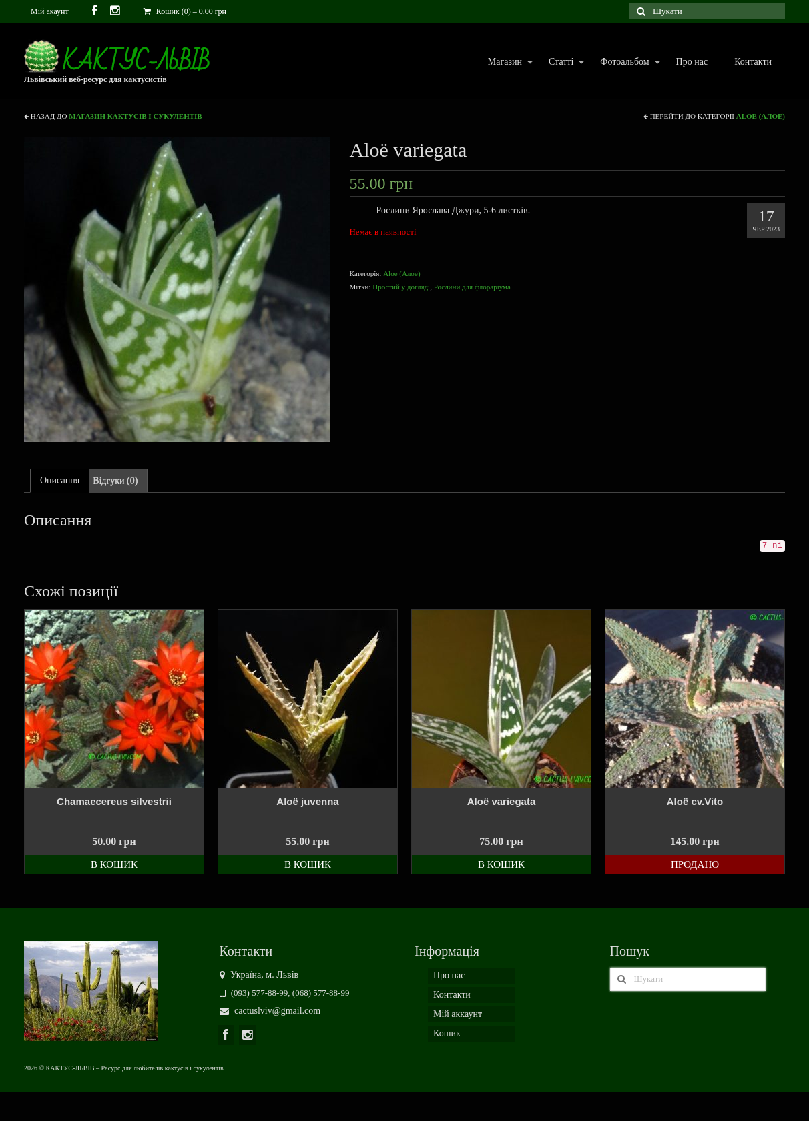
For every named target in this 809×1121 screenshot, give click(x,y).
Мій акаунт (50, 11)
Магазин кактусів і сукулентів (135, 116)
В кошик (114, 864)
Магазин (504, 62)
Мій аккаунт (457, 1014)
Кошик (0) (185, 11)
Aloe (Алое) (760, 116)
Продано (695, 864)
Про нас (692, 62)
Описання (59, 480)
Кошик (447, 1033)
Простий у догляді (401, 287)
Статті (560, 62)
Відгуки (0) (115, 480)
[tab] (59, 481)
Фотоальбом (624, 62)
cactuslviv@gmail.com (270, 1011)
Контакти (753, 62)
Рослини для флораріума (472, 287)
